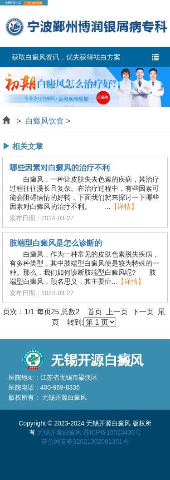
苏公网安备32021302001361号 (85, 441)
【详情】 (124, 206)
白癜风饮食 (44, 121)
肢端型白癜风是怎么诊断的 (56, 243)
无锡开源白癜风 (59, 432)
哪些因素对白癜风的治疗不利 (60, 168)
